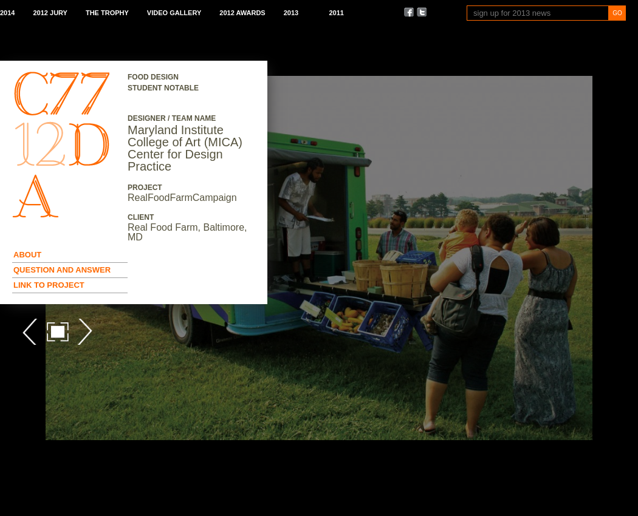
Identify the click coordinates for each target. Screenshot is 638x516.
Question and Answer (62, 269)
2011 (336, 12)
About (27, 254)
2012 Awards (242, 12)
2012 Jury (50, 12)
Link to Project (48, 285)
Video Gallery (174, 12)
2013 (291, 12)
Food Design (153, 77)
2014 (7, 12)
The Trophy (107, 12)
